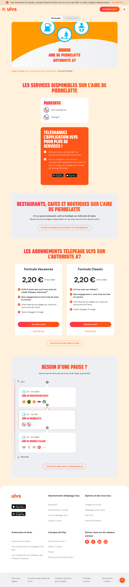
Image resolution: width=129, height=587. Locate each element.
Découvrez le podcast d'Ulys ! (61, 557)
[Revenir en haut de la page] (113, 580)
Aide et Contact (55, 546)
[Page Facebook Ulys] (87, 542)
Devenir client (110, 9)
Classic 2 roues (54, 520)
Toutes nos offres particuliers (64, 343)
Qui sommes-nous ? (57, 541)
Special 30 (52, 504)
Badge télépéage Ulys (20, 71)
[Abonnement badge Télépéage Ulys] (12, 9)
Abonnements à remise (58, 510)
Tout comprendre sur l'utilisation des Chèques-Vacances (27, 557)
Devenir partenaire (93, 520)
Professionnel (71, 18)
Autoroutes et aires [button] (22, 532)
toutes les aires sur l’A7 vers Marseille (64, 466)
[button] (117, 2)
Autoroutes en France (21, 541)
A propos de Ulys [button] (57, 532)
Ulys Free (89, 515)
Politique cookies (87, 580)
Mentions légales (16, 580)
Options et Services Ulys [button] (98, 495)
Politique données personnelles (63, 580)
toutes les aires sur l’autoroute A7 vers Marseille (64, 227)
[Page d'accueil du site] (16, 496)
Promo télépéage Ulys (57, 515)
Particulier (56, 18)
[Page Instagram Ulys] (106, 542)
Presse (51, 552)
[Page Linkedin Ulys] (99, 542)
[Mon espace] (124, 9)
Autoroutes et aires (37, 71)
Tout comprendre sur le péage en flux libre (28, 548)
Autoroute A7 (51, 71)
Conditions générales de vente (38, 580)
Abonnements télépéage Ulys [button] (64, 495)
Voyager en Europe (93, 504)
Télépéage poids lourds (95, 510)
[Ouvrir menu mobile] (3, 9)
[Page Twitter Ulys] (93, 542)
